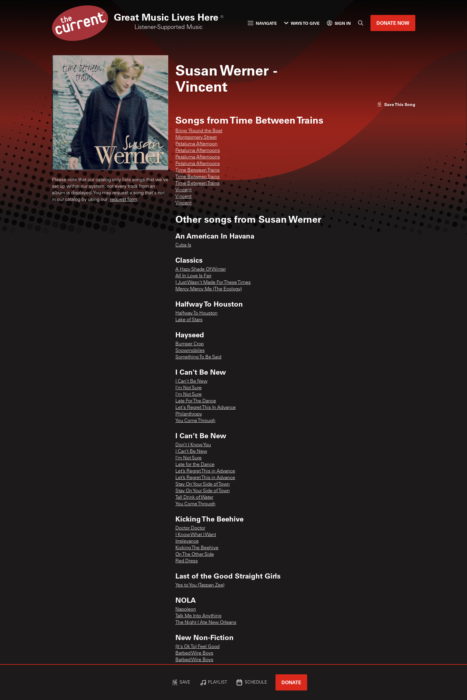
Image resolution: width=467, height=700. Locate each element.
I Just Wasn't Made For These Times (213, 282)
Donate (291, 682)
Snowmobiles (190, 350)
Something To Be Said (198, 357)
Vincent (183, 190)
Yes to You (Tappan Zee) (199, 585)
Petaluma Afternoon (196, 144)
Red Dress (186, 561)
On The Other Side (194, 554)
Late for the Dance (195, 464)
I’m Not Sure (188, 458)
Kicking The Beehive (196, 548)
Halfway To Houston (196, 313)
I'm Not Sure (188, 388)
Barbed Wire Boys (194, 653)
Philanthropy (188, 414)
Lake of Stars (189, 320)
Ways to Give (302, 23)
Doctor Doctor (190, 528)
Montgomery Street (196, 137)
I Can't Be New (191, 381)
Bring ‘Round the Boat (198, 131)
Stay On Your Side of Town (202, 484)
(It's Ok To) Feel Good (197, 646)
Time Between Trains (197, 170)
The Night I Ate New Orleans (205, 622)
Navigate (262, 23)
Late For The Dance (195, 401)
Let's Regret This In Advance (205, 407)
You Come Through (195, 421)
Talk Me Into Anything (198, 616)
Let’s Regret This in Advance (205, 471)
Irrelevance (187, 541)
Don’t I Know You (193, 445)
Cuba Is (183, 245)
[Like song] (396, 104)
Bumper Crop (189, 344)
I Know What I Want (195, 535)
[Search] (361, 23)
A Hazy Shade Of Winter (200, 269)
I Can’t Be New (191, 451)
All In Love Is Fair (193, 276)
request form (123, 199)
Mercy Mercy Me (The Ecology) (208, 289)
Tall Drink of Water (194, 497)
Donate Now (392, 23)
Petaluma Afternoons (197, 150)
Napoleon (185, 609)
